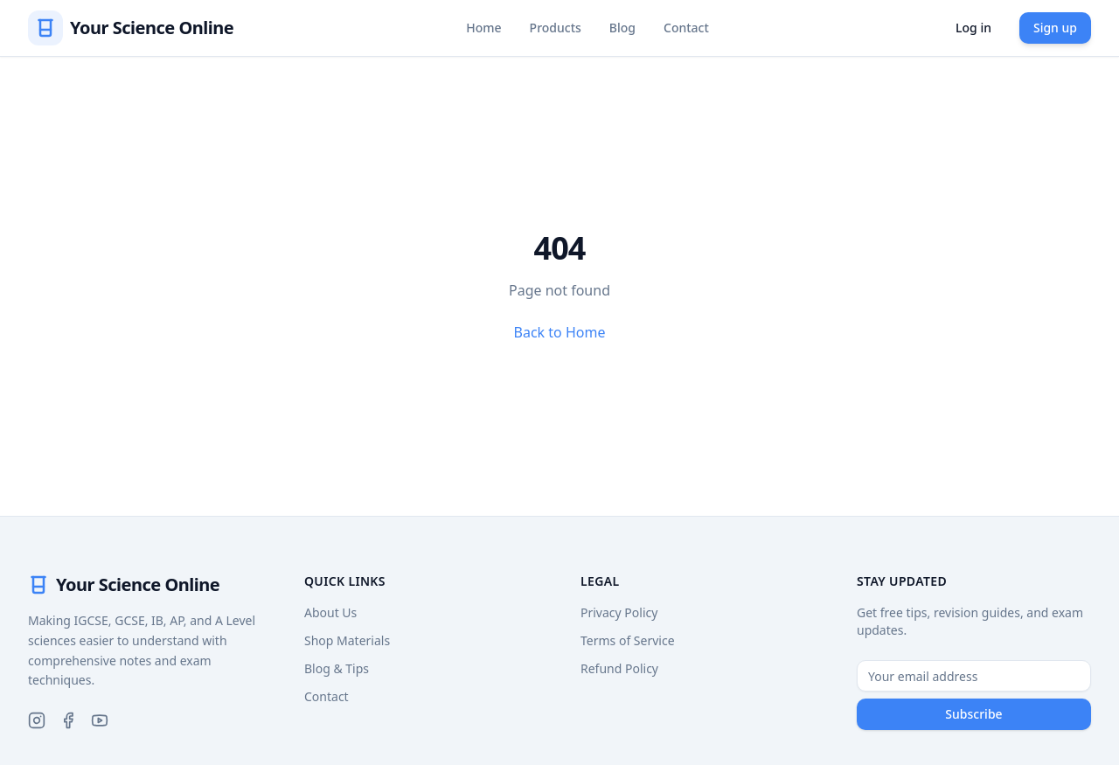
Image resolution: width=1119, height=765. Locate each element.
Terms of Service (627, 640)
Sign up (1055, 27)
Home (483, 27)
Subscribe (973, 714)
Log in (973, 27)
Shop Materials (347, 640)
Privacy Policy (618, 612)
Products (555, 27)
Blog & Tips (336, 668)
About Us (330, 612)
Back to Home (560, 332)
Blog (622, 27)
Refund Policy (619, 668)
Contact (686, 27)
